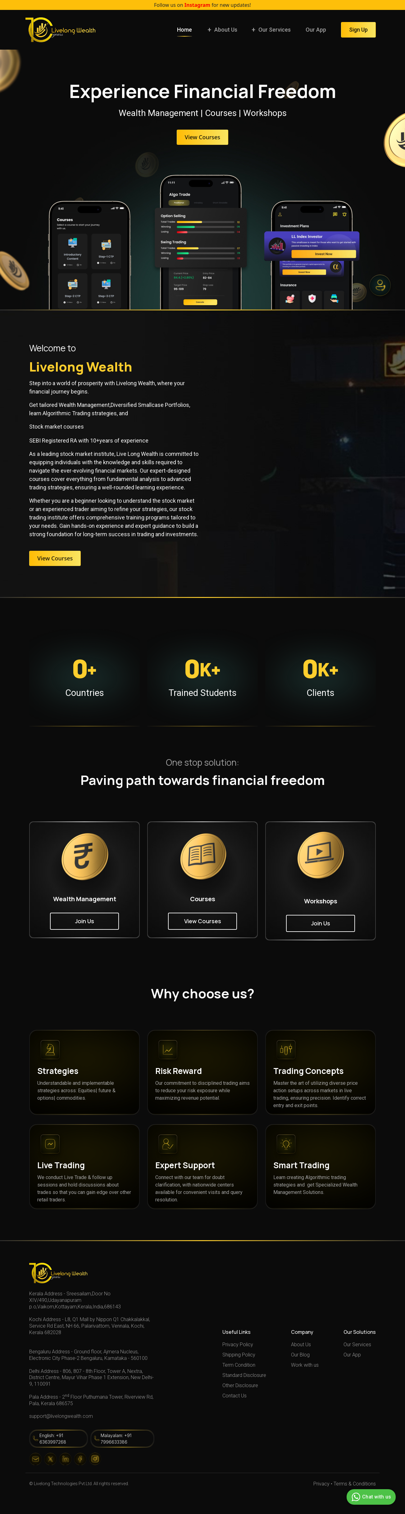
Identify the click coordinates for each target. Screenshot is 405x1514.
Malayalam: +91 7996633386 (116, 1439)
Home (184, 29)
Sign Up (358, 29)
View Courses (202, 137)
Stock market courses (56, 426)
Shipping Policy (238, 1355)
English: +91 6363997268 (52, 1439)
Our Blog (300, 1355)
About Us (301, 1344)
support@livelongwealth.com (61, 1416)
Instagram (197, 5)
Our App (316, 29)
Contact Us (234, 1396)
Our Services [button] (274, 29)
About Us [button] (225, 29)
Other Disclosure (240, 1385)
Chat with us (370, 1497)
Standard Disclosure (244, 1375)
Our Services (357, 1344)
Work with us (305, 1365)
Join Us (84, 921)
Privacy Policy (237, 1344)
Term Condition (238, 1365)
